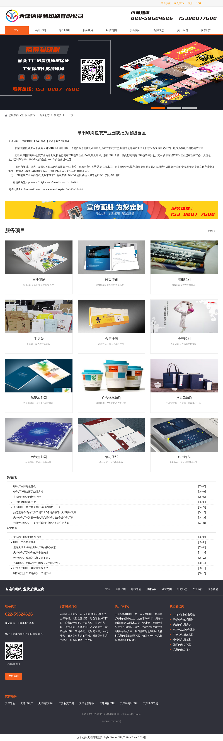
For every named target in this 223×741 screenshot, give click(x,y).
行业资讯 (12, 528)
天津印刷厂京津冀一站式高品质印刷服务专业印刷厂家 (43, 517)
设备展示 (135, 30)
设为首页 (179, 3)
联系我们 (206, 30)
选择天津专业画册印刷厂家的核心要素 (34, 547)
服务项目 (88, 30)
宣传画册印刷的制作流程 (27, 496)
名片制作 (184, 457)
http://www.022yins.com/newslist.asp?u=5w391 (52, 182)
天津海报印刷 (107, 703)
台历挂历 (111, 338)
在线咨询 (14, 676)
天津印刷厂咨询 (168, 16)
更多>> (211, 231)
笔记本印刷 (39, 398)
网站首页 (30, 115)
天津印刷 (10, 703)
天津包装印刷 (86, 703)
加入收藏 (166, 3)
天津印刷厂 (44, 16)
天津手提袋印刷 (128, 703)
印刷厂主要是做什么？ (25, 486)
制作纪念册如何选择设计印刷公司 (32, 573)
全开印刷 (184, 338)
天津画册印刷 (45, 703)
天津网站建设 (94, 737)
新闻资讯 (59, 115)
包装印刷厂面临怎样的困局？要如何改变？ (37, 562)
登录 (198, 3)
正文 (71, 115)
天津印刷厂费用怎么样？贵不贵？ (32, 557)
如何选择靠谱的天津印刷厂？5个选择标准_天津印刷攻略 (44, 512)
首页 (17, 30)
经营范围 (111, 30)
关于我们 (182, 30)
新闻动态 (158, 30)
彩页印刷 (111, 279)
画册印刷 (40, 30)
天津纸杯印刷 (150, 703)
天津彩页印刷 (66, 703)
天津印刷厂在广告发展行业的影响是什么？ (37, 507)
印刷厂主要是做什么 (24, 542)
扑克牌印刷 (184, 398)
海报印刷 (64, 30)
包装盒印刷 (39, 457)
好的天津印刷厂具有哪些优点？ (30, 568)
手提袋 (39, 338)
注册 (190, 3)
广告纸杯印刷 (111, 398)
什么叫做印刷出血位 (24, 502)
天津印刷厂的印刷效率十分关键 (30, 552)
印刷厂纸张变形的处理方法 (28, 491)
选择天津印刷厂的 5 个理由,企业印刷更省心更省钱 (41, 522)
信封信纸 (111, 457)
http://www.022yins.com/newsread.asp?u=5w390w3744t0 (51, 189)
